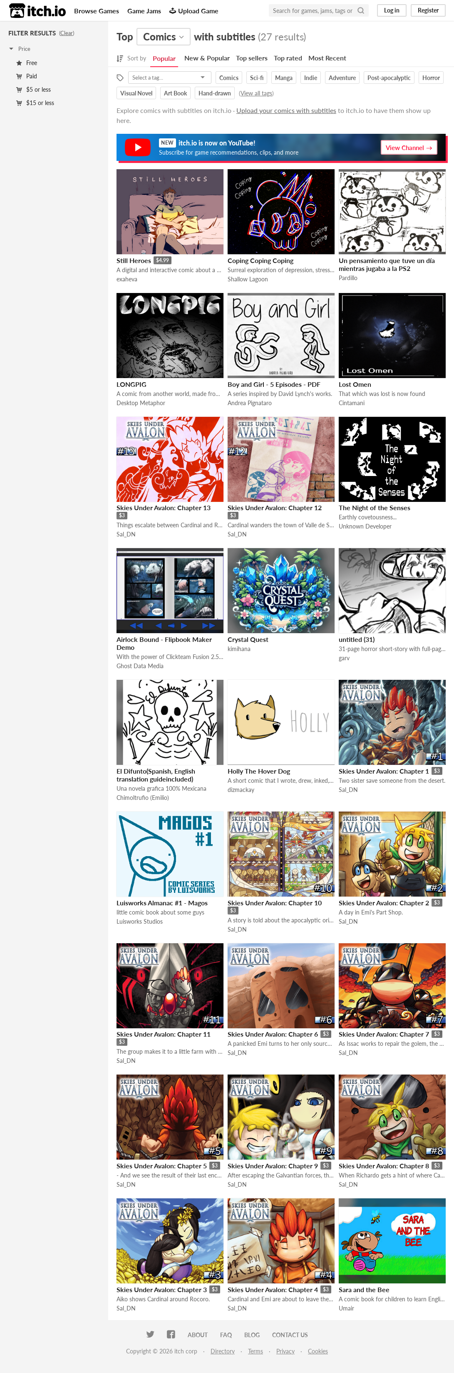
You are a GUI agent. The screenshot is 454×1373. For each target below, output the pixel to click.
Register (428, 10)
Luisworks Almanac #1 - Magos (162, 903)
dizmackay (241, 789)
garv (344, 657)
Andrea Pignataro (250, 402)
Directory (223, 1351)
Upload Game (193, 11)
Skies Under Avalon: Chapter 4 (273, 1289)
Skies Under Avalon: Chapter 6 (273, 1034)
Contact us (290, 1334)
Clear (66, 33)
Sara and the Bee (364, 1289)
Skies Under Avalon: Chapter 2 (384, 903)
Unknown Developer (365, 526)
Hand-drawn (214, 93)
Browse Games (96, 11)
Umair (346, 1308)
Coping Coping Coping (260, 260)
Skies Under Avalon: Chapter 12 (275, 507)
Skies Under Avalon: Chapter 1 (384, 771)
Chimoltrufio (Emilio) (143, 797)
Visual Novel (136, 93)
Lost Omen (355, 384)
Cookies (318, 1351)
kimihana (239, 648)
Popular (164, 58)
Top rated (288, 58)
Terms (255, 1351)
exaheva (127, 279)
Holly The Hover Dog (259, 771)
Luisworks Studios (140, 921)
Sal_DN (126, 534)
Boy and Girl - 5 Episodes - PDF (274, 384)
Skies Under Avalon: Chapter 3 (162, 1289)
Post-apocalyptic (389, 77)
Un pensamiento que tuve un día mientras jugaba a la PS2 (387, 264)
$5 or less (33, 89)
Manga (284, 77)
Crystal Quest (248, 639)
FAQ (226, 1334)
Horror (431, 77)
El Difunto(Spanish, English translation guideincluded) (156, 775)
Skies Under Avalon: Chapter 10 (275, 903)
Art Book (175, 93)
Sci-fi (256, 77)
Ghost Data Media (140, 665)
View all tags (256, 93)
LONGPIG (131, 384)
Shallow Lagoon (248, 279)
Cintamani (352, 402)
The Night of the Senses (374, 507)
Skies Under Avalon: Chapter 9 (273, 1166)
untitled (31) (357, 639)
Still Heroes (134, 260)
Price (19, 48)
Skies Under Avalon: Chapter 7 (384, 1034)
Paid (26, 76)
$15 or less (35, 102)
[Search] (361, 10)
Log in (391, 10)
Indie (310, 77)
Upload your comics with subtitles (286, 110)
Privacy (285, 1351)
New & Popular (207, 58)
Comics (228, 77)
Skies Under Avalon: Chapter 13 (164, 507)
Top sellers (252, 58)
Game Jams (144, 11)
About (198, 1334)
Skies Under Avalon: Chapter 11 (164, 1034)
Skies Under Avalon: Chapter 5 (162, 1166)
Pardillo (348, 277)
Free (26, 62)
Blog (252, 1334)
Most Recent (327, 58)
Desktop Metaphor (141, 402)
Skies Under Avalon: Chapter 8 (384, 1166)
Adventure (342, 77)
